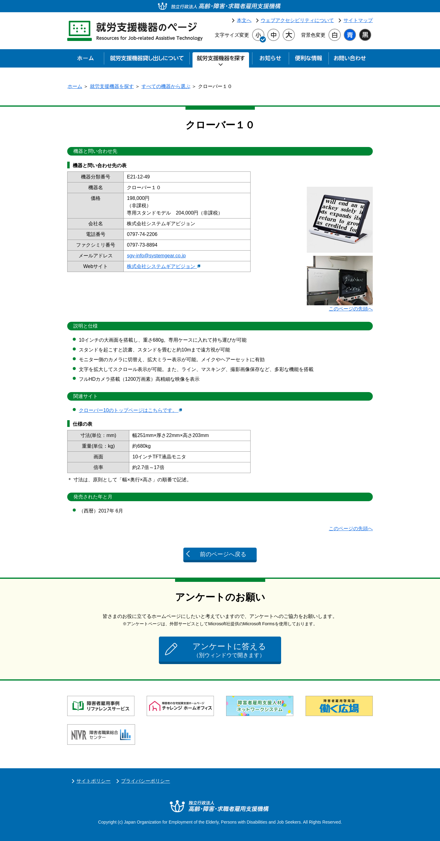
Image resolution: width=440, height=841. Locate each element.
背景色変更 (313, 35)
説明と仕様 (85, 326)
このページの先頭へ (351, 308)
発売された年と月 (92, 496)
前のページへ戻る (223, 554)
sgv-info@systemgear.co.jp (156, 255)
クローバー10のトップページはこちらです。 (130, 410)
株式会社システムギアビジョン (163, 266)
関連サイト (85, 396)
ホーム (75, 86)
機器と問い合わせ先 (95, 151)
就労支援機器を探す (112, 86)
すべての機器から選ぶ (165, 86)
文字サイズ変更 (232, 35)
